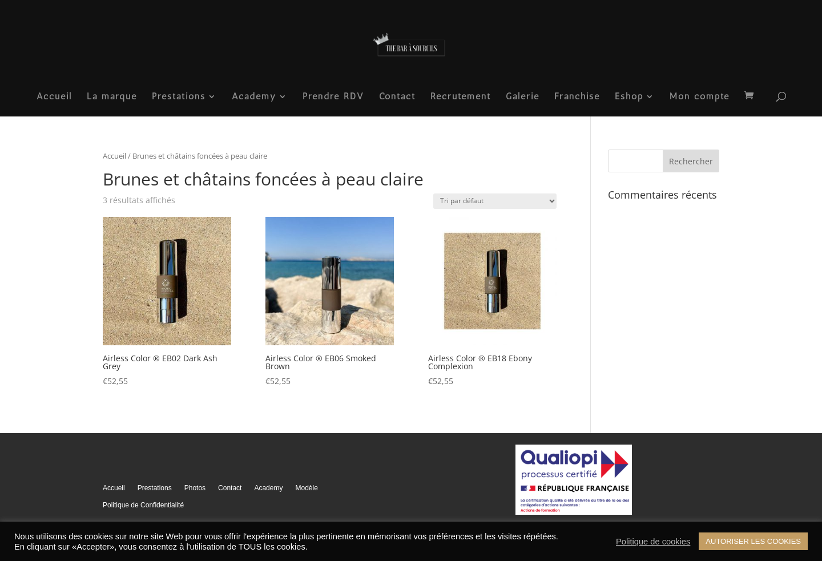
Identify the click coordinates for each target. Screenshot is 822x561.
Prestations (179, 97)
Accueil (54, 97)
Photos (195, 488)
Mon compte (700, 97)
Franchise (577, 97)
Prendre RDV (333, 97)
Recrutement (460, 97)
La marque (112, 97)
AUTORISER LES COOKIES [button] (753, 541)
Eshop (629, 97)
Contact (397, 97)
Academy (254, 97)
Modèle (306, 488)
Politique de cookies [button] (653, 541)
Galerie (522, 97)
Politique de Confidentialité (143, 505)
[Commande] (495, 201)
